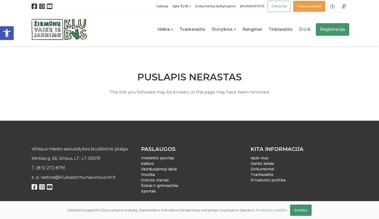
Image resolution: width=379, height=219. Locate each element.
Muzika (148, 174)
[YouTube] (49, 6)
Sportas (148, 191)
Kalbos (147, 163)
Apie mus (259, 158)
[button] (7, 33)
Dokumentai (262, 169)
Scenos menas (155, 180)
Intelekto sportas (157, 158)
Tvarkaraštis (262, 174)
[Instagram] (42, 6)
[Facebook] (34, 6)
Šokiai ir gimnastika (159, 185)
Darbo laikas (262, 163)
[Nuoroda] (333, 6)
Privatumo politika (268, 180)
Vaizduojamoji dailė (159, 169)
